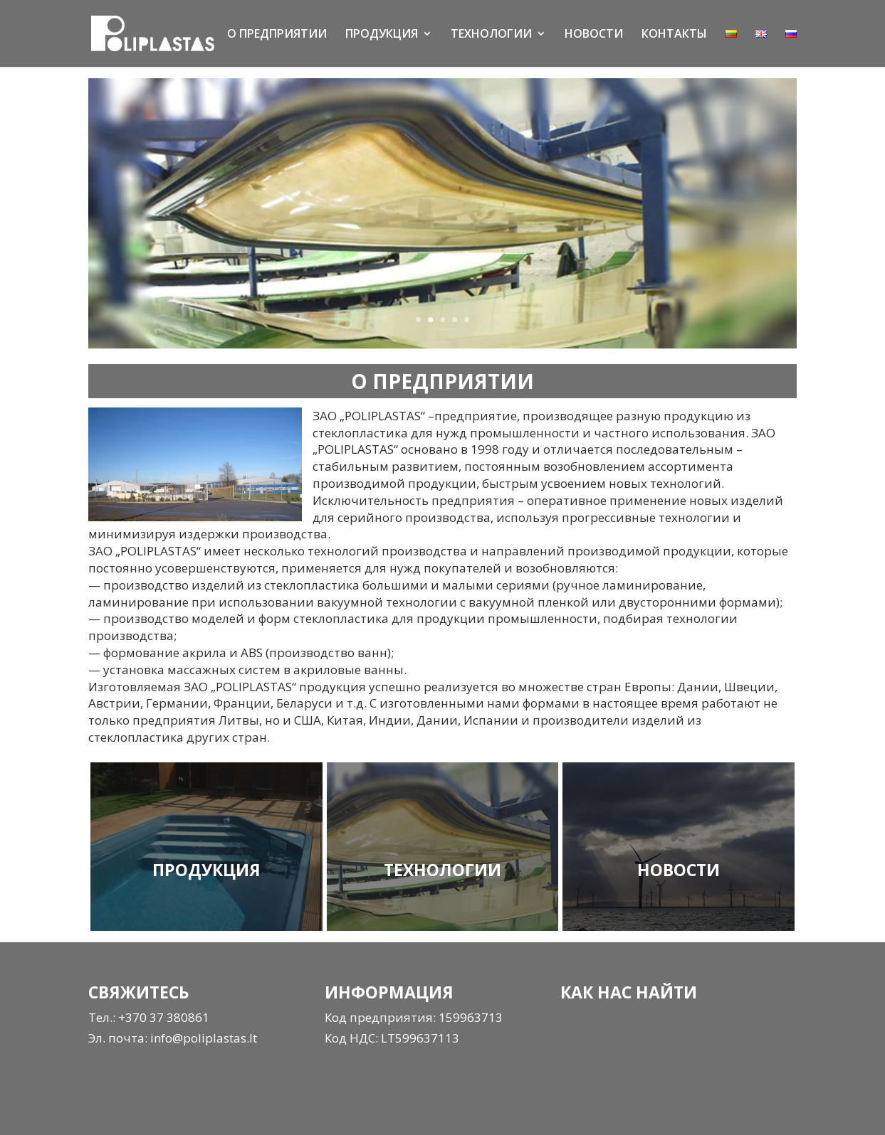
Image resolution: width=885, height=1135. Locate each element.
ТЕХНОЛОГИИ (491, 34)
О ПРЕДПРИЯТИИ (277, 34)
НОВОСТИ (594, 34)
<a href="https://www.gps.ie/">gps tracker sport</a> (667, 1061)
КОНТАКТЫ (674, 34)
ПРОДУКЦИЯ (381, 34)
